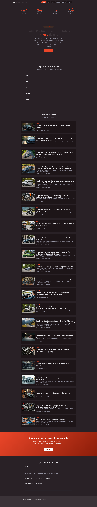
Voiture (69, 2)
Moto (53, 2)
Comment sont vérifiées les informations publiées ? (38, 488)
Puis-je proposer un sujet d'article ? (34, 483)
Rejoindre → (48, 449)
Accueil (43, 2)
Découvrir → (48, 50)
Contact (44, 499)
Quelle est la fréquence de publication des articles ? (38, 466)
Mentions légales (37, 499)
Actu (48, 2)
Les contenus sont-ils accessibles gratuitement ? (37, 478)
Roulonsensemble (20, 2)
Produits (58, 2)
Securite (64, 2)
